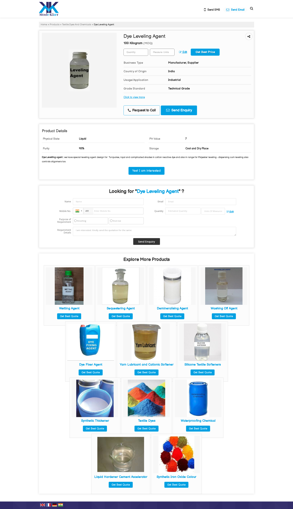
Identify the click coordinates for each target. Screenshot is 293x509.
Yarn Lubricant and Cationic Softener (146, 365)
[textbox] (162, 52)
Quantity (158, 211)
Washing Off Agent (224, 308)
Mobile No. (65, 211)
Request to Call (142, 110)
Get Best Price (205, 52)
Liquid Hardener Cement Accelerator (120, 477)
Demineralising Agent (172, 308)
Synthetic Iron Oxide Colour (176, 477)
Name (68, 201)
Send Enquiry (179, 110)
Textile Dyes (146, 421)
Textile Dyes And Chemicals (76, 24)
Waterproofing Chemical (198, 421)
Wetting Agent (69, 308)
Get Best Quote (69, 316)
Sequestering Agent (121, 308)
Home (44, 24)
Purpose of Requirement (64, 220)
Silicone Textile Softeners (202, 365)
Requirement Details (64, 231)
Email (160, 201)
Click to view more (134, 97)
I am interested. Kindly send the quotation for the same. (154, 231)
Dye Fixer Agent (90, 365)
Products (54, 24)
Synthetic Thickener (95, 421)
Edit (183, 52)
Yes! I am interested (146, 171)
